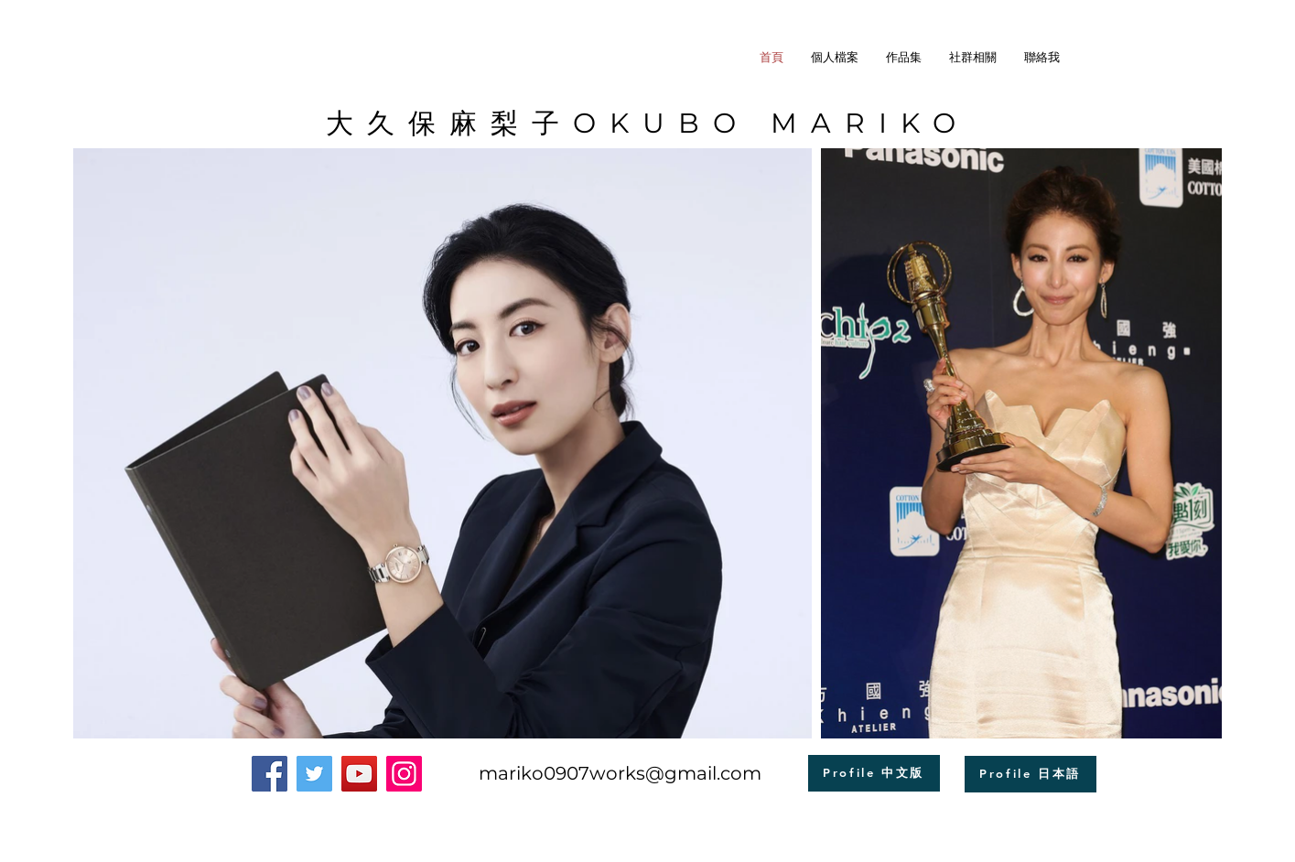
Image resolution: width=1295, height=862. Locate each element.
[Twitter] (314, 774)
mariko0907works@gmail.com (620, 773)
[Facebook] (269, 774)
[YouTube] (359, 774)
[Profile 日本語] (1030, 774)
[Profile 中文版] (874, 773)
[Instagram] (404, 774)
